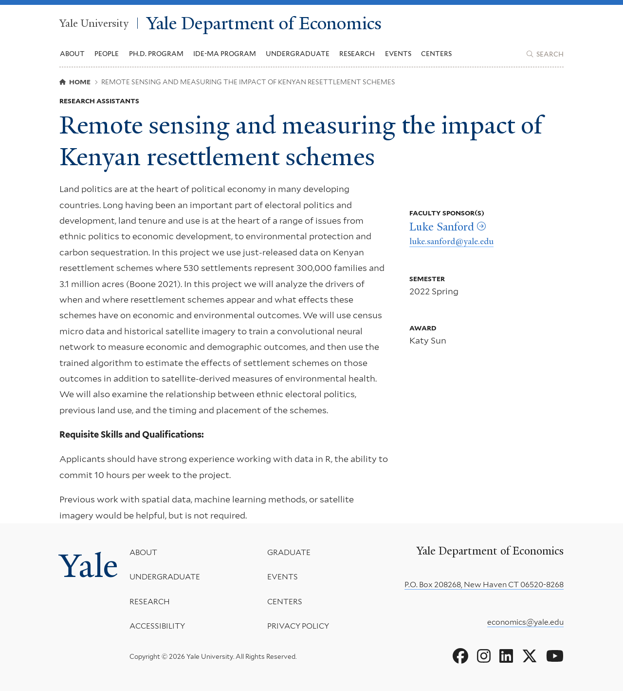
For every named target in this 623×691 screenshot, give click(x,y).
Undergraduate (164, 576)
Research (149, 601)
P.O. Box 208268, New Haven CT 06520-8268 (484, 584)
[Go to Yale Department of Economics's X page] (529, 656)
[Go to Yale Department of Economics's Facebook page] (460, 656)
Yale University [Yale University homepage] (93, 23)
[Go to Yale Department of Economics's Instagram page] (484, 656)
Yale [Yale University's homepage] (88, 565)
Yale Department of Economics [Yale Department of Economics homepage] (264, 23)
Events (398, 54)
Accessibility (157, 626)
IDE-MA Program (224, 54)
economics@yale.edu (525, 622)
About (143, 552)
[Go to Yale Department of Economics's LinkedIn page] (506, 656)
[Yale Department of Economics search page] (545, 54)
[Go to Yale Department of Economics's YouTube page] (555, 656)
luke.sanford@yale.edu (451, 241)
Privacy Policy (298, 626)
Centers (436, 54)
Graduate (288, 552)
